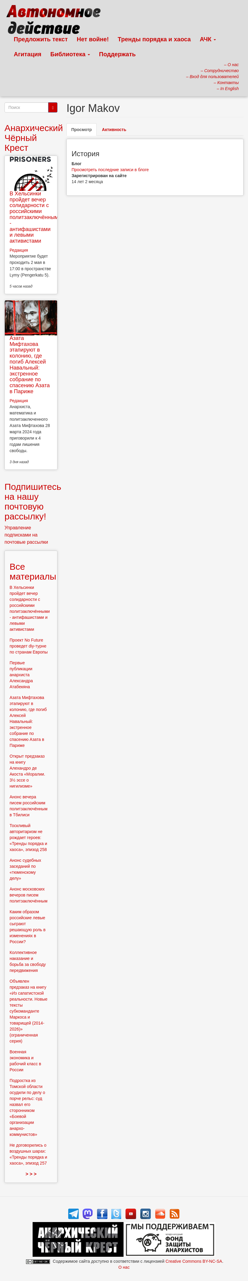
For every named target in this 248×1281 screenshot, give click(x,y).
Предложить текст (41, 39)
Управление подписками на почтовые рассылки (26, 535)
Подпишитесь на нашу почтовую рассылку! (32, 501)
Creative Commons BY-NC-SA (193, 1261)
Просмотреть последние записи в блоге (110, 169)
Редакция (19, 250)
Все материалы (33, 571)
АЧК (208, 39)
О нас (124, 1267)
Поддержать (117, 54)
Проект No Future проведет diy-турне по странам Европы (29, 646)
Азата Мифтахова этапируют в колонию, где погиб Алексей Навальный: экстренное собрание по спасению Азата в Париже (30, 364)
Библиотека (70, 54)
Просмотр (84, 131)
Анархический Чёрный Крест (33, 138)
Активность (114, 129)
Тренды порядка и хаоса (154, 39)
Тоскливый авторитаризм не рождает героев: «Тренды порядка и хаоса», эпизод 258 (28, 837)
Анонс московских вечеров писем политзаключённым (29, 895)
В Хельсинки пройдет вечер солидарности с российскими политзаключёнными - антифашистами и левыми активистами (35, 217)
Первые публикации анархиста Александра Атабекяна (21, 674)
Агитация (27, 54)
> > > (30, 1174)
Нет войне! (93, 39)
